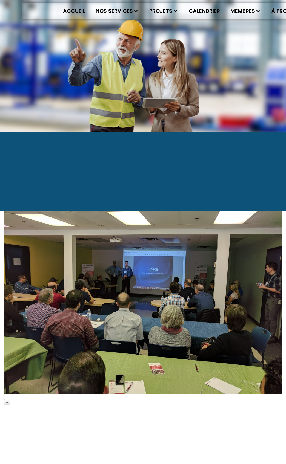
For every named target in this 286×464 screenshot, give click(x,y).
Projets (163, 11)
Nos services (117, 11)
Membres (245, 11)
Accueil (74, 11)
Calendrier (204, 11)
